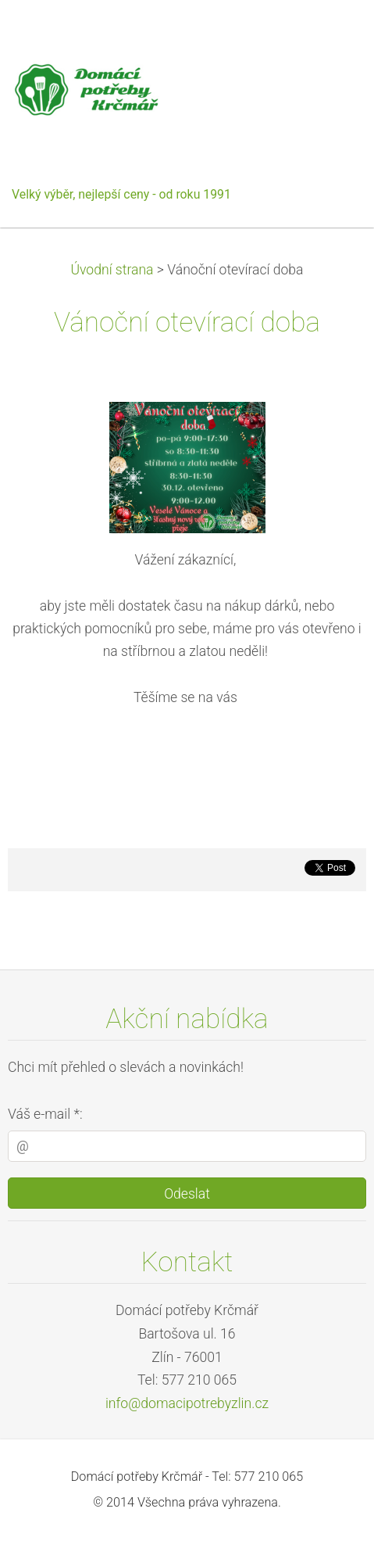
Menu (331, 35)
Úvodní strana (111, 270)
